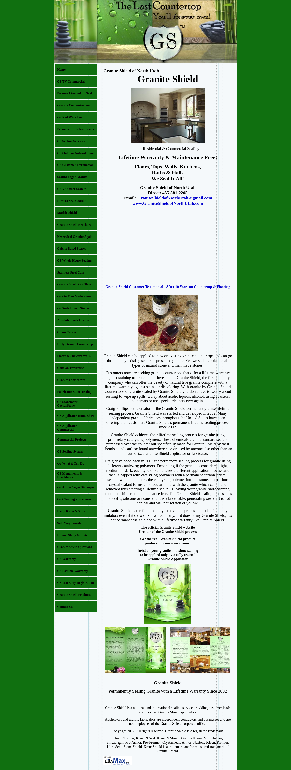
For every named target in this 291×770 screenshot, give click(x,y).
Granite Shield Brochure (74, 224)
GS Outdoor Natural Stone (75, 153)
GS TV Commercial (71, 81)
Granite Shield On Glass (74, 284)
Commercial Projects (71, 439)
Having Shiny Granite (72, 535)
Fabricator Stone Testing (74, 391)
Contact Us (65, 606)
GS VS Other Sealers (71, 189)
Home (61, 69)
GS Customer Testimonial (75, 165)
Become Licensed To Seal (74, 93)
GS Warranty (66, 559)
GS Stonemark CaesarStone (67, 403)
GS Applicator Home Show (75, 415)
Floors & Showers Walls (74, 356)
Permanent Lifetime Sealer (75, 129)
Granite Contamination (73, 105)
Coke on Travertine (70, 368)
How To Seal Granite (71, 201)
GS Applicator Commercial (67, 427)
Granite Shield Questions (74, 547)
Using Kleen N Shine (71, 511)
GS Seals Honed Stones (73, 308)
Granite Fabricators (71, 380)
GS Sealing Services (71, 141)
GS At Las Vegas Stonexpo (75, 487)
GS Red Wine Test (69, 117)
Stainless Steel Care (70, 272)
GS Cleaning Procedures (74, 499)
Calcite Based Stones (71, 248)
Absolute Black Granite (73, 320)
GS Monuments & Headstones (69, 475)
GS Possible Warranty (72, 571)
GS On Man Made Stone (74, 296)
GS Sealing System (70, 451)
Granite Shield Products (74, 594)
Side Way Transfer (70, 523)
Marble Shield (67, 212)
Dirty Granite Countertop (75, 344)
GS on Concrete (68, 332)
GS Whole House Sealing (74, 260)
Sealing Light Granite (72, 177)
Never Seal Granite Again (74, 236)
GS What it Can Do (70, 463)
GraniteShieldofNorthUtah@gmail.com (174, 197)
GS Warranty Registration (75, 582)
